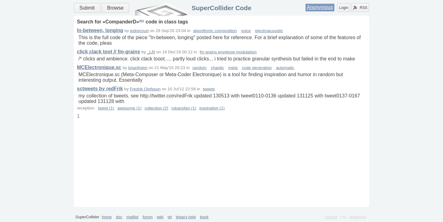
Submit (87, 7)
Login (343, 8)
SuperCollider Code (221, 7)
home (107, 217)
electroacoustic (269, 30)
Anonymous (320, 7)
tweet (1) (106, 108)
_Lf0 (151, 52)
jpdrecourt (139, 30)
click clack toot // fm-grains (108, 51)
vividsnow (357, 217)
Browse (115, 7)
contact (331, 217)
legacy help (186, 217)
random (199, 67)
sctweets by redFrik (100, 88)
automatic (285, 67)
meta (232, 67)
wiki (160, 217)
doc (141, 20)
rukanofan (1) (183, 108)
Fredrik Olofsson (145, 89)
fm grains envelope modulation (228, 52)
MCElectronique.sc (99, 67)
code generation (257, 67)
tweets (209, 89)
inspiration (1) (212, 108)
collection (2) (156, 108)
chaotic (217, 67)
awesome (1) (129, 108)
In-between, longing (100, 30)
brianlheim (138, 67)
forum (148, 217)
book (204, 217)
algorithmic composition (215, 30)
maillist (132, 217)
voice (246, 30)
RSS (360, 8)
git (170, 217)
